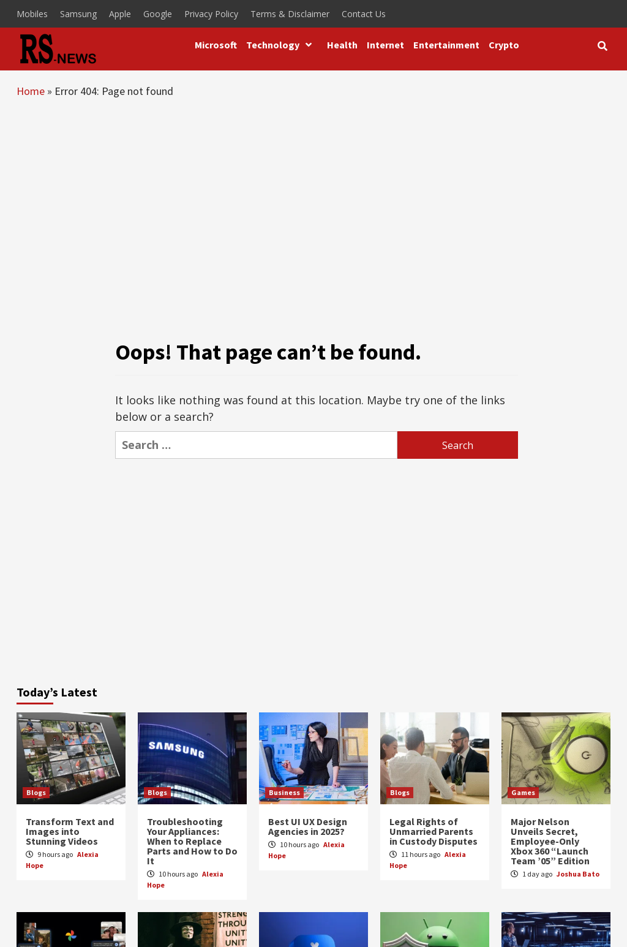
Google (157, 14)
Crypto (504, 45)
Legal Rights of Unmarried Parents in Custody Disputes (433, 831)
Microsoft (216, 45)
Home (31, 91)
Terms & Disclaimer (289, 14)
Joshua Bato (578, 873)
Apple (120, 14)
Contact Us (364, 14)
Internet (385, 45)
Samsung (78, 14)
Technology (282, 45)
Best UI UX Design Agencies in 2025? (307, 826)
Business (284, 792)
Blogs (36, 792)
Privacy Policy (211, 14)
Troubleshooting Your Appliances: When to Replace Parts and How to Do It (192, 841)
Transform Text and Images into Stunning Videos (70, 831)
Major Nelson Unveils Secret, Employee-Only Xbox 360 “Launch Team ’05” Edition (550, 841)
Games (523, 792)
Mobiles (32, 14)
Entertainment (446, 45)
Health (342, 45)
